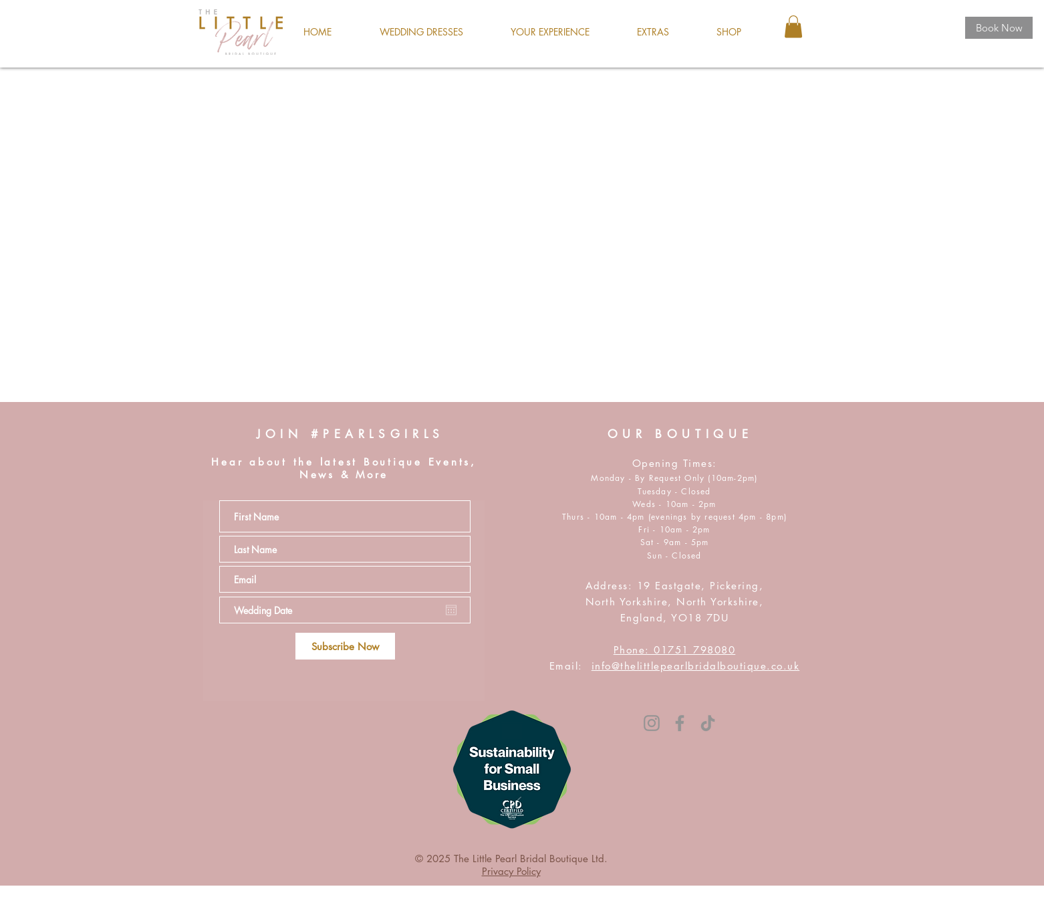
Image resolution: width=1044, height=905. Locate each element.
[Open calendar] (451, 610)
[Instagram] (651, 723)
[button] (421, 32)
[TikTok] (708, 723)
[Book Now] (999, 28)
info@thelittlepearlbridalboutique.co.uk (696, 666)
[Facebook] (679, 723)
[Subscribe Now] (345, 646)
